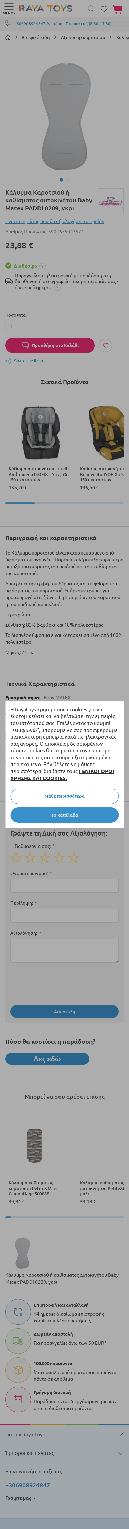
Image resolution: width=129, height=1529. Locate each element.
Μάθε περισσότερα (64, 796)
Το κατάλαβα (64, 815)
